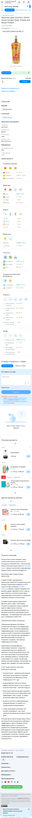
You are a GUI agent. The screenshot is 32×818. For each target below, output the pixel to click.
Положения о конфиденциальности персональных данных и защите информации (15, 401)
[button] (15, 443)
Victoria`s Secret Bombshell (19, 509)
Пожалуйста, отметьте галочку (9, 396)
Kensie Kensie (15, 452)
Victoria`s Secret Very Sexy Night (21, 540)
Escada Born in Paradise (18, 467)
